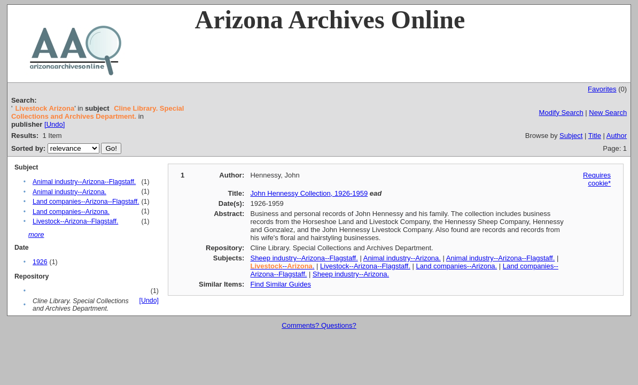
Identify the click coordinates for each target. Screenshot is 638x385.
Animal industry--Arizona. (69, 192)
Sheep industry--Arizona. (351, 274)
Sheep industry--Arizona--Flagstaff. (303, 258)
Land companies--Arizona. (71, 211)
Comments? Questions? (319, 325)
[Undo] (54, 124)
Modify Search (561, 113)
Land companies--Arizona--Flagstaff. (86, 201)
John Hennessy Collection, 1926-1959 (309, 193)
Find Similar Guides (280, 284)
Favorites (602, 89)
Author (616, 136)
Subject (570, 136)
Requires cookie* (597, 179)
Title (594, 136)
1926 (40, 262)
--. (282, 266)
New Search (608, 113)
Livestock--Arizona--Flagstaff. (75, 221)
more (36, 234)
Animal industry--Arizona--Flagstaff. (84, 182)
